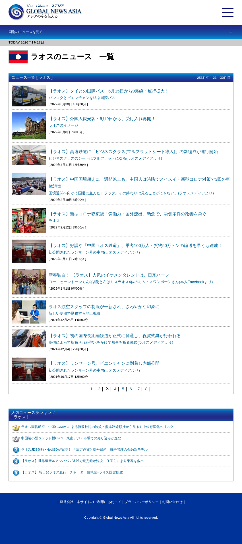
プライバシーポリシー (142, 502)
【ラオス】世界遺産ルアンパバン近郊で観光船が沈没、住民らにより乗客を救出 (82, 461)
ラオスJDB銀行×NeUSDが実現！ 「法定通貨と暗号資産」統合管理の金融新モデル (84, 450)
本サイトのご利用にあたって (99, 502)
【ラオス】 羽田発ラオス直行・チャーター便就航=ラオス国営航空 (72, 472)
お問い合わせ (172, 502)
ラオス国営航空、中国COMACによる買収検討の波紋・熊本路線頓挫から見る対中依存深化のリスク (97, 427)
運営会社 (66, 502)
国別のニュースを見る (26, 32)
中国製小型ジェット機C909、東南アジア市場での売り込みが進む (71, 438)
